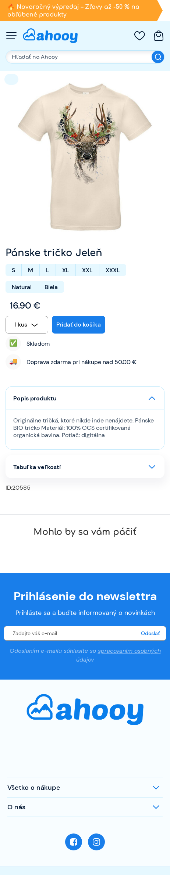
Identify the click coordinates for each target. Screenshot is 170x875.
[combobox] (27, 325)
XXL (87, 270)
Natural (22, 287)
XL (65, 270)
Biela (51, 287)
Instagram (96, 841)
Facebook (73, 841)
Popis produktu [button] (35, 398)
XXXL (113, 270)
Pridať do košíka (78, 324)
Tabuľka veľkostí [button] (37, 467)
